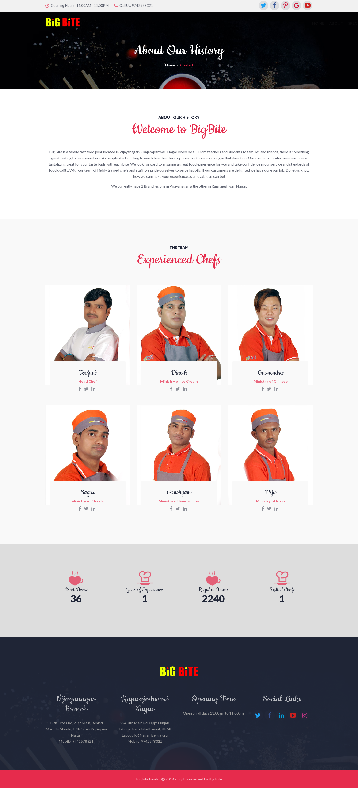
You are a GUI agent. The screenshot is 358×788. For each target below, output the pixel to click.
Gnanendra (270, 373)
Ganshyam (179, 492)
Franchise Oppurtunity (286, 23)
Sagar (87, 492)
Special (204, 23)
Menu (223, 23)
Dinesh (179, 373)
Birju (270, 492)
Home (167, 23)
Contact (243, 23)
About (185, 23)
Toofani (87, 373)
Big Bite (215, 779)
